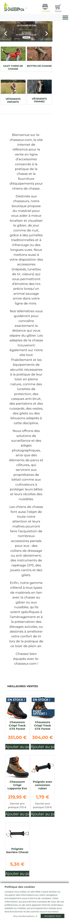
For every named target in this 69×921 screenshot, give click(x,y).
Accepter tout (52, 915)
